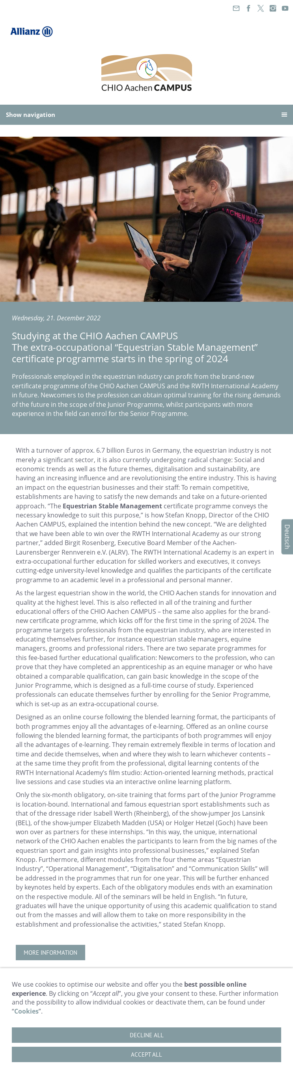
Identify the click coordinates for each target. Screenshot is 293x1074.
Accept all (146, 1054)
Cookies (26, 1011)
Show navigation (30, 114)
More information (50, 952)
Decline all (147, 1035)
